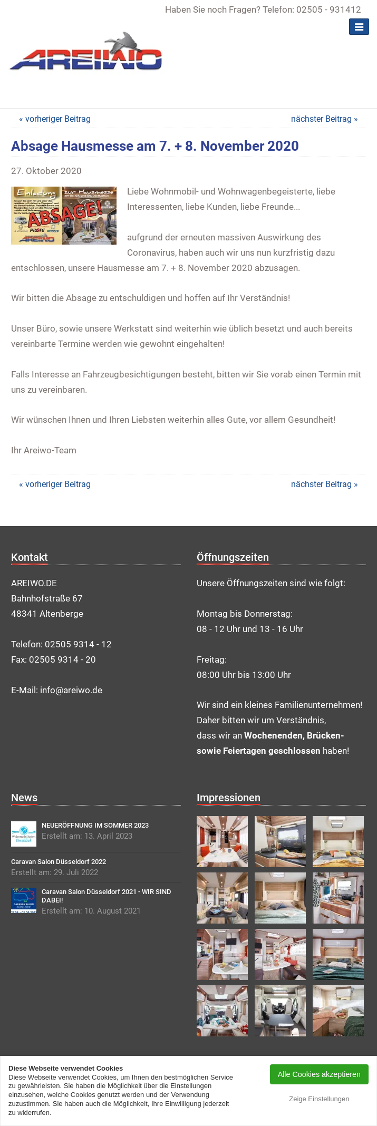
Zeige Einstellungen (319, 1099)
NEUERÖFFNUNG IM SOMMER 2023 (95, 825)
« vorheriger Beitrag (55, 119)
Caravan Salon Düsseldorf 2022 (58, 862)
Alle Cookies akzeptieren (319, 1074)
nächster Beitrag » (324, 119)
